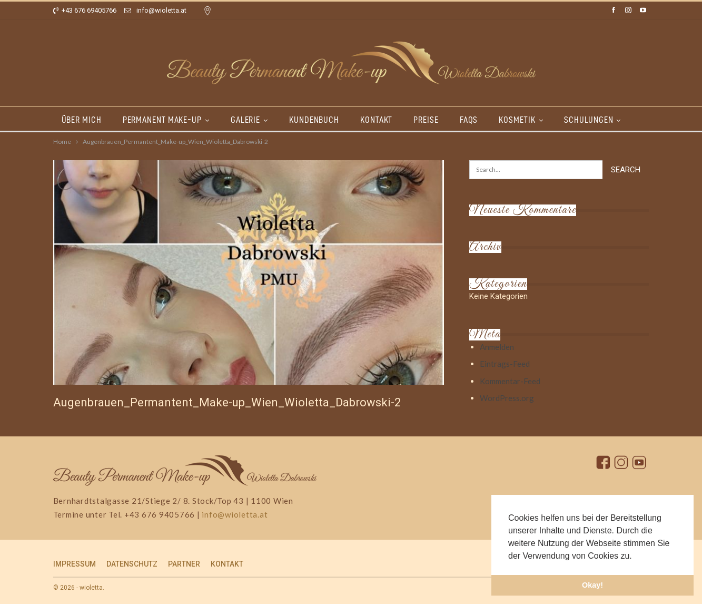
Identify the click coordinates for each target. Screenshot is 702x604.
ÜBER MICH (82, 119)
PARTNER (184, 564)
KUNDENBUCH (319, 119)
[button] (635, 556)
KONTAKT (383, 119)
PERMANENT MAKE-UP (163, 119)
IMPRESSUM (74, 564)
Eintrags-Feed (505, 363)
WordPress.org (507, 398)
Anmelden (497, 347)
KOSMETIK (528, 119)
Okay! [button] (592, 585)
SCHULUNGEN (601, 119)
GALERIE (248, 119)
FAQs (478, 119)
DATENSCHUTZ (131, 564)
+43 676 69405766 (84, 10)
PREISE (433, 119)
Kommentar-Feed (510, 381)
